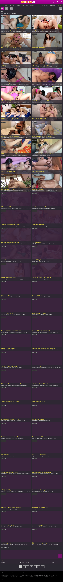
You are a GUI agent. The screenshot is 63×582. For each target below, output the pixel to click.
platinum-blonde (40, 119)
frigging (41, 438)
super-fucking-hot (12, 279)
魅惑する (32, 5)
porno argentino (8, 119)
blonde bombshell (49, 349)
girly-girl (3, 66)
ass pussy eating (24, 31)
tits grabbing (48, 509)
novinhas (7, 66)
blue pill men (37, 226)
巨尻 (20, 66)
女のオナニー (42, 190)
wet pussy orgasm (42, 155)
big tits (38, 31)
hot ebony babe (47, 438)
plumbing (7, 208)
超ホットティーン (26, 491)
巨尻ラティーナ (54, 66)
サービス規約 (11, 572)
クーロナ (24, 49)
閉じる (14, 5)
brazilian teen (12, 491)
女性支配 (21, 279)
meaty (3, 296)
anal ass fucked (36, 84)
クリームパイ (45, 5)
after (41, 385)
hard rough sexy (5, 31)
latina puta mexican (5, 544)
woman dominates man (17, 137)
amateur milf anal (50, 367)
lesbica (11, 66)
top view (46, 243)
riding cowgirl (47, 208)
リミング (24, 190)
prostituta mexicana (18, 544)
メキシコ (20, 226)
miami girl (35, 31)
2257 (20, 572)
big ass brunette (5, 438)
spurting (51, 173)
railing (7, 509)
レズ (10, 5)
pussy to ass (39, 509)
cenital (42, 243)
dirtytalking (12, 155)
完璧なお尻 (15, 403)
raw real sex (35, 349)
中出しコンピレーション (37, 544)
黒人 (50, 420)
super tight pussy (41, 349)
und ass (34, 296)
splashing (38, 314)
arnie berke (53, 226)
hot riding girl (11, 31)
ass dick (3, 243)
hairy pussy (16, 66)
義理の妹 (52, 137)
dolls (34, 49)
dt (11, 137)
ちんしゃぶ (7, 296)
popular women (19, 491)
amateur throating (15, 243)
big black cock (49, 279)
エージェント (18, 261)
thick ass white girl (41, 137)
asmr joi (3, 279)
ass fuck (34, 173)
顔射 (16, 509)
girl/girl (3, 208)
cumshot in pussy (16, 84)
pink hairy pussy (36, 438)
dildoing (6, 173)
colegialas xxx (12, 49)
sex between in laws (19, 155)
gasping (34, 509)
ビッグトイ (59, 190)
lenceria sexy (24, 137)
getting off (43, 31)
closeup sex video (5, 155)
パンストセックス (21, 403)
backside (16, 208)
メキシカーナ (25, 544)
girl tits (15, 473)
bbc (33, 66)
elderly (34, 526)
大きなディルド (50, 155)
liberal (3, 119)
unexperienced (53, 438)
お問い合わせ (4, 572)
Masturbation (52, 5)
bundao (47, 420)
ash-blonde (50, 332)
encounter (9, 261)
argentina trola (24, 332)
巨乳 (52, 102)
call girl (13, 261)
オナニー (53, 243)
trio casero (50, 473)
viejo (34, 226)
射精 (24, 226)
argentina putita (18, 332)
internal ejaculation (36, 243)
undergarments (5, 102)
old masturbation (36, 385)
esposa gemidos (43, 473)
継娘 (44, 544)
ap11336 (34, 102)
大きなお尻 (45, 491)
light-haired (44, 456)
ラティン (48, 137)
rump (36, 66)
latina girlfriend (36, 190)
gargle (34, 314)
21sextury (35, 119)
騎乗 (7, 456)
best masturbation (46, 385)
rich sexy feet (17, 31)
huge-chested (39, 102)
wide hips (41, 261)
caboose (47, 173)
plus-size (39, 332)
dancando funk (42, 420)
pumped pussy (35, 155)
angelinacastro (48, 31)
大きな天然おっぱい (25, 102)
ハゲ (13, 509)
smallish (11, 473)
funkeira (37, 420)
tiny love (10, 385)
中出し (45, 261)
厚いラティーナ (47, 66)
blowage (20, 190)
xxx (41, 279)
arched (37, 261)
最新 (11, 9)
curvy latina (35, 137)
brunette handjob (21, 438)
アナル (41, 403)
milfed (3, 173)
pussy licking (14, 119)
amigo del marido (36, 473)
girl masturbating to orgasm (40, 49)
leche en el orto (5, 332)
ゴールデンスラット (40, 526)
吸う (53, 119)
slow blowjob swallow (6, 226)
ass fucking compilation (44, 84)
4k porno (34, 208)
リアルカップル (21, 119)
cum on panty (4, 84)
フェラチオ (16, 226)
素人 (13, 456)
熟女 (46, 526)
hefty (56, 84)
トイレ (2, 5)
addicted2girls (54, 456)
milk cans (12, 208)
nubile (49, 243)
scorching (53, 208)
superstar (20, 208)
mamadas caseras (5, 49)
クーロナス (46, 403)
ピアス (20, 526)
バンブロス (48, 102)
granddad (48, 226)
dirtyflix (10, 509)
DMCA (16, 572)
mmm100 (50, 314)
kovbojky (42, 208)
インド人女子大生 (49, 190)
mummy (46, 314)
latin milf (13, 173)
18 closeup (10, 84)
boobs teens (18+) (5, 473)
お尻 (13, 367)
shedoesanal (9, 190)
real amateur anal (43, 367)
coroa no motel (58, 367)
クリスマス (38, 5)
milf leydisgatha (36, 367)
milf (2, 261)
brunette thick (44, 332)
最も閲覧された (7, 9)
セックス (13, 296)
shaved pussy (4, 526)
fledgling (8, 137)
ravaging (44, 279)
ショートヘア (59, 5)
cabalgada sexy (19, 49)
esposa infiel (55, 473)
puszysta (60, 84)
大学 (27, 5)
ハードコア (54, 526)
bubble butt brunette (13, 438)
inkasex (38, 403)
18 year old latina (27, 473)
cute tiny (14, 385)
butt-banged (52, 84)
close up (3, 509)
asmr (8, 491)
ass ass (38, 208)
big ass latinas (8, 243)
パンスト (49, 526)
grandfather (43, 226)
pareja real (4, 137)
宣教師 (24, 155)
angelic (17, 173)
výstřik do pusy (23, 243)
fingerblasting (47, 119)
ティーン (28, 155)
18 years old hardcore (25, 84)
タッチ (46, 296)
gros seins (40, 491)
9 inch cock (4, 491)
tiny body (49, 49)
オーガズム (18, 296)
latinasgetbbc (37, 279)
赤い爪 (54, 190)
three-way (6, 349)
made (10, 173)
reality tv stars (56, 349)
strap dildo (35, 332)
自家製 (18, 5)
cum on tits (4, 190)
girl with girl (53, 49)
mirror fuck (43, 173)
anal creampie (11, 332)
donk (7, 403)
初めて (23, 5)
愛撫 (18, 526)
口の (6, 5)
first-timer (12, 420)
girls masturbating (54, 385)
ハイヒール (54, 31)
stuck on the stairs (21, 314)
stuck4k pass (6, 314)
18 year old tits (4, 385)
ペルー (50, 403)
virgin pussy (41, 296)
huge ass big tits (17, 102)
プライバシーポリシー (27, 572)
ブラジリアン (40, 66)
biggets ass (10, 102)
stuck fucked (14, 314)
